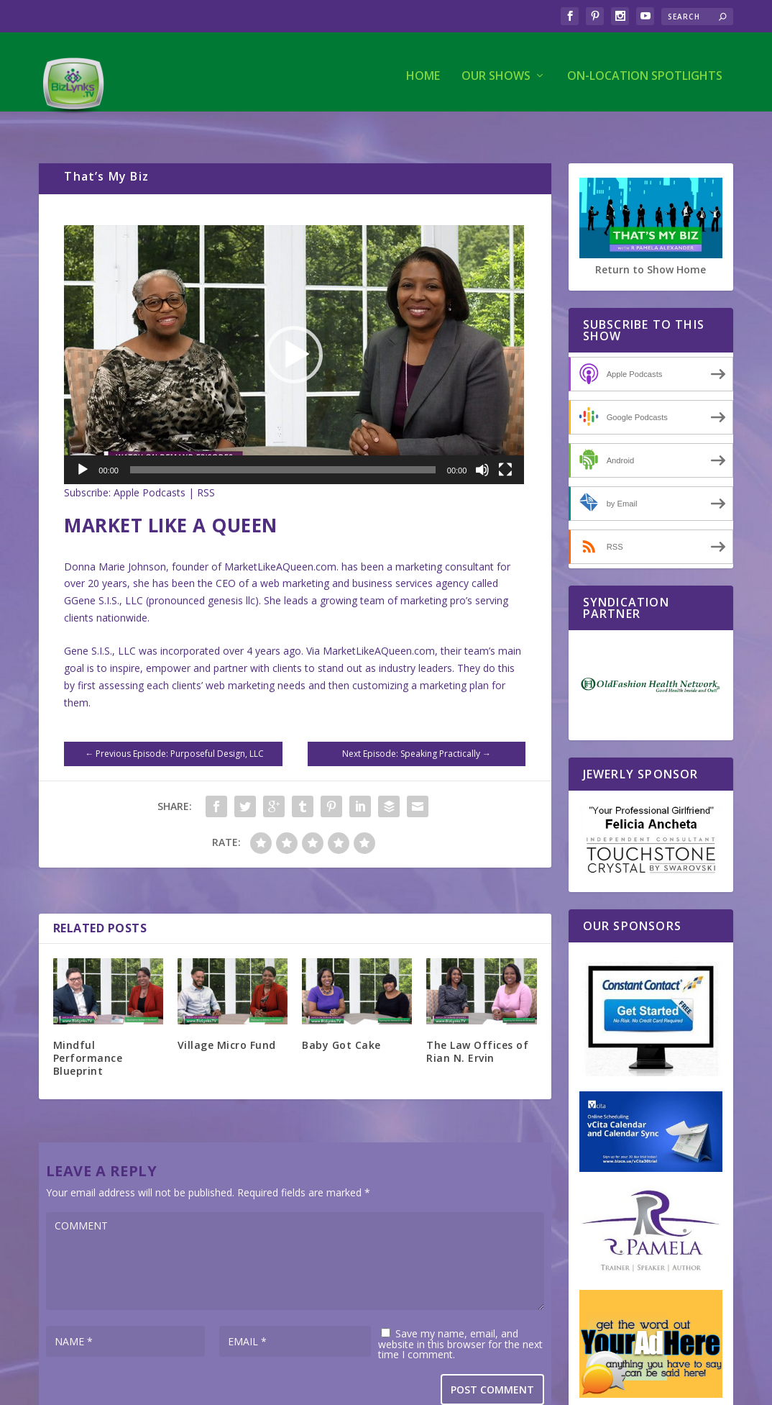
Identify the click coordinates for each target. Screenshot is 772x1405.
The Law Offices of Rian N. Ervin (477, 1022)
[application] (294, 325)
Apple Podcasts (149, 463)
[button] (294, 325)
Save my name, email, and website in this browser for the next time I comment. (460, 1314)
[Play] (82, 440)
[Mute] (482, 440)
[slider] (283, 440)
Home (423, 69)
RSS (206, 463)
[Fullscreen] (505, 440)
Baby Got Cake (341, 1015)
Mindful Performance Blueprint (88, 1028)
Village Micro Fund (227, 1015)
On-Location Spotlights (644, 69)
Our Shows (495, 69)
